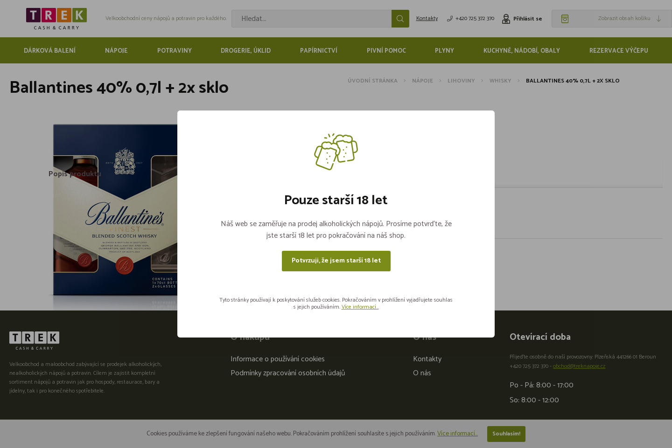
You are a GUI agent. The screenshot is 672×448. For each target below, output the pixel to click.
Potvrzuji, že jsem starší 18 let (336, 260)
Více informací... (360, 307)
